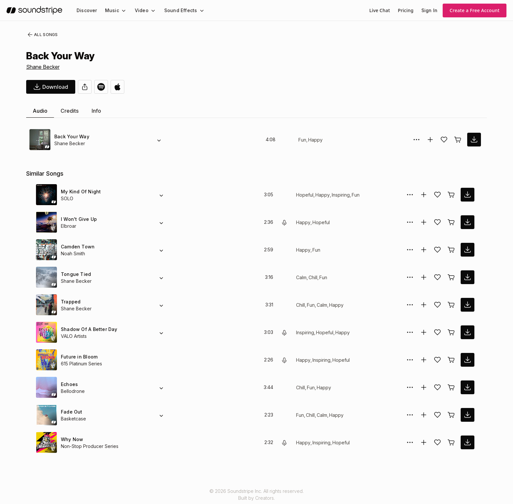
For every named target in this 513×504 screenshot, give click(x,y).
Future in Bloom (79, 357)
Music (110, 10)
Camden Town (77, 246)
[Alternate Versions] (159, 139)
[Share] (85, 87)
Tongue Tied (74, 274)
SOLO (67, 198)
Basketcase (73, 419)
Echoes (69, 384)
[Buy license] (458, 139)
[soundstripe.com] (34, 10)
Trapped (70, 302)
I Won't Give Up (78, 219)
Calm (301, 277)
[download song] (50, 87)
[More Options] (416, 139)
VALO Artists (74, 336)
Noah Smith (73, 253)
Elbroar (69, 226)
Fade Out (71, 412)
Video (139, 10)
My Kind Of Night (80, 191)
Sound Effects (176, 10)
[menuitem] (86, 10)
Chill (313, 277)
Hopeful (304, 195)
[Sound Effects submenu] (196, 10)
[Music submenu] (121, 10)
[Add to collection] (430, 139)
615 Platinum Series (82, 363)
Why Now (71, 439)
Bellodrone (72, 391)
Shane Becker (43, 66)
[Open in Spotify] (101, 87)
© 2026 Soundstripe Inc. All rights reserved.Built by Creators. (256, 494)
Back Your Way (70, 136)
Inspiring (340, 195)
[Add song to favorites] (444, 139)
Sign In (430, 10)
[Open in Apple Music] (117, 87)
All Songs (41, 34)
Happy (315, 140)
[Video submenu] (149, 10)
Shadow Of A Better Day (88, 329)
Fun (302, 140)
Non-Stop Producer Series (88, 446)
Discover (86, 10)
